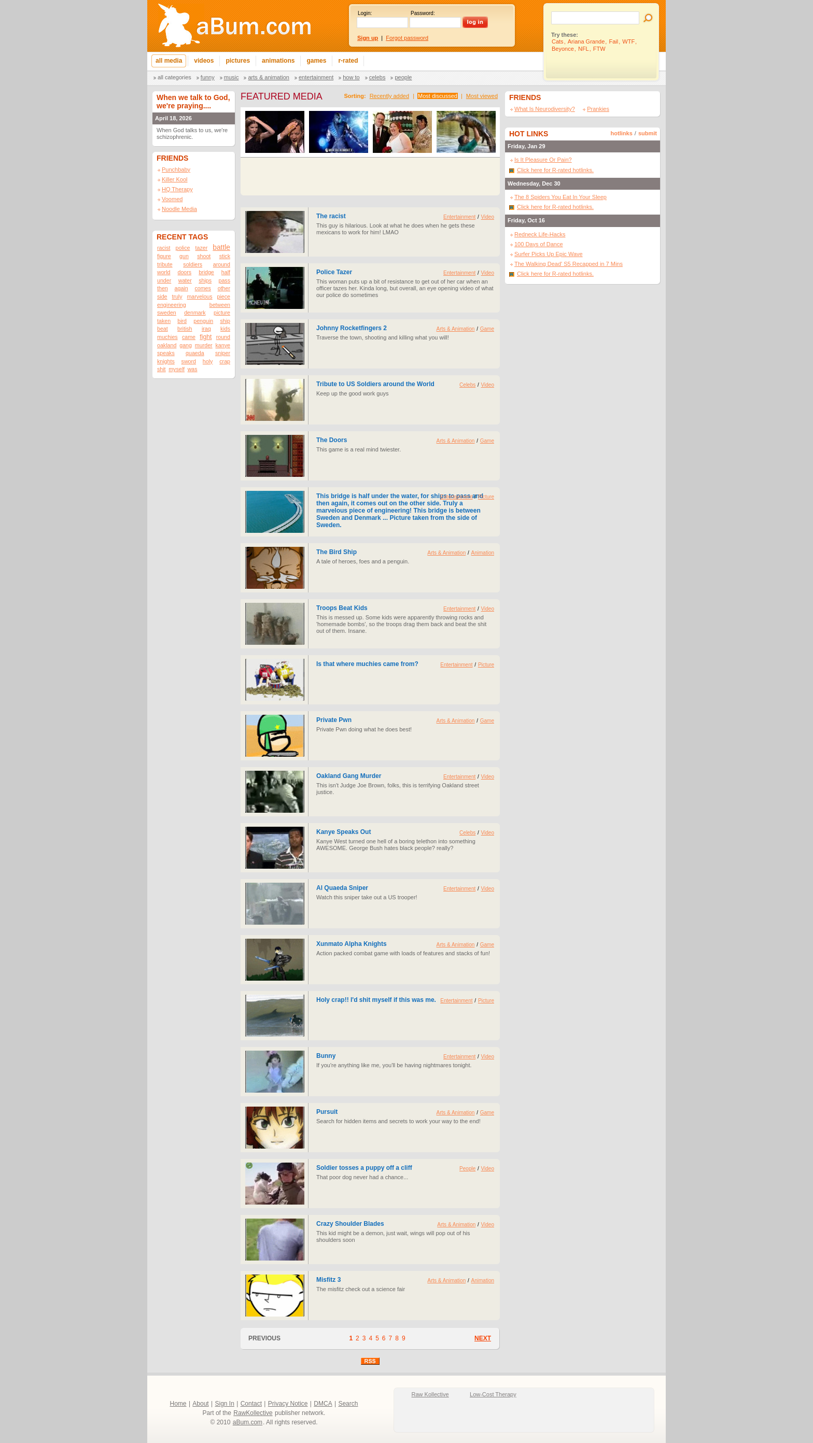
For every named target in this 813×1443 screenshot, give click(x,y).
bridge (206, 272)
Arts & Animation (268, 77)
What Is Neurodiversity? (544, 109)
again (181, 288)
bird (182, 321)
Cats (558, 41)
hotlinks (622, 133)
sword (188, 361)
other (224, 288)
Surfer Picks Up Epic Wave (548, 254)
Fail (613, 41)
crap (224, 361)
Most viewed (482, 96)
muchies (167, 337)
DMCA (323, 1403)
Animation (482, 553)
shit (161, 369)
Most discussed (437, 96)
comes (202, 288)
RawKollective (252, 1413)
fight (206, 337)
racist (163, 248)
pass (224, 280)
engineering (171, 305)
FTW (599, 49)
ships (205, 280)
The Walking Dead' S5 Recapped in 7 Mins (568, 264)
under (164, 280)
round (223, 337)
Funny (208, 77)
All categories (174, 77)
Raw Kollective (430, 1394)
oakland (166, 345)
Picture (486, 497)
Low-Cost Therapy (493, 1394)
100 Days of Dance (538, 244)
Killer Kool (175, 179)
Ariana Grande (586, 41)
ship (225, 321)
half (225, 272)
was (193, 369)
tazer (201, 248)
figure (164, 256)
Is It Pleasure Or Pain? (543, 160)
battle (221, 247)
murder (204, 345)
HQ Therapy (177, 189)
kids (225, 329)
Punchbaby (176, 169)
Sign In (224, 1403)
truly (177, 296)
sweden (166, 312)
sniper (222, 353)
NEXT (482, 1338)
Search (348, 1403)
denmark (194, 312)
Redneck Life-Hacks (539, 234)
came (188, 337)
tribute (165, 264)
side (162, 296)
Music (231, 77)
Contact (251, 1403)
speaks (166, 353)
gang (185, 345)
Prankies (598, 109)
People (403, 77)
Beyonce (563, 49)
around (221, 264)
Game (487, 329)
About (200, 1403)
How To (351, 77)
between (219, 305)
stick (224, 256)
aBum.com (247, 1422)
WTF (628, 41)
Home (178, 1403)
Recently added (389, 96)
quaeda (195, 353)
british (184, 329)
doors (184, 272)
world (163, 272)
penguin (203, 321)
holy (208, 361)
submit (647, 133)
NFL (583, 49)
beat (162, 329)
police (183, 248)
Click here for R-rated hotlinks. (555, 170)
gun (184, 256)
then (162, 288)
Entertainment (316, 77)
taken (164, 321)
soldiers (192, 264)
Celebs (377, 77)
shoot (204, 256)
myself (177, 369)
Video (487, 217)
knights (166, 361)
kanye (223, 345)
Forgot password (407, 38)
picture (222, 312)
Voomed (172, 199)
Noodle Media (179, 209)
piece (223, 296)
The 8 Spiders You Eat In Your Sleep (560, 197)
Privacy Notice (288, 1403)
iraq (206, 329)
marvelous (199, 296)
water (185, 280)
